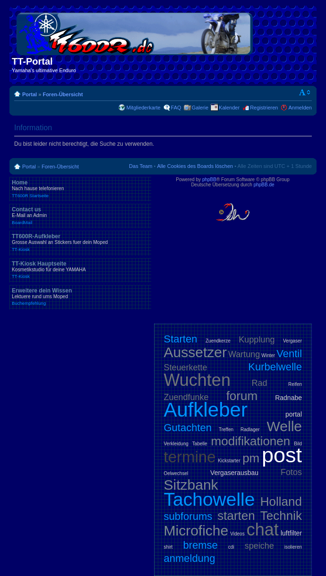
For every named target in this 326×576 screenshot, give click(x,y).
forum (241, 396)
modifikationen (251, 441)
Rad (259, 383)
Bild (298, 443)
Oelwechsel (176, 473)
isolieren (293, 547)
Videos (237, 533)
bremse (200, 545)
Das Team (140, 166)
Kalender (229, 107)
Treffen (226, 429)
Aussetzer (195, 352)
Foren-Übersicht (63, 94)
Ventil (289, 353)
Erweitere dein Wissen (80, 296)
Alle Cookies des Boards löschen (195, 166)
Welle (284, 426)
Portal (29, 94)
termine (190, 457)
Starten (180, 339)
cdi (231, 547)
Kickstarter (229, 460)
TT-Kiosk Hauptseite (80, 269)
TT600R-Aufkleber (80, 242)
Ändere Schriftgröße (305, 92)
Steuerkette (185, 367)
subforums (188, 516)
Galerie (200, 107)
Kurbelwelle (275, 367)
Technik (281, 516)
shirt (168, 547)
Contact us (80, 215)
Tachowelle (209, 499)
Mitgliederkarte (143, 107)
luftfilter (291, 533)
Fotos (291, 472)
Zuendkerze (218, 340)
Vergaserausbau (234, 472)
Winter (268, 355)
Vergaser (292, 340)
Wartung (244, 354)
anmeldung (189, 558)
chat (263, 529)
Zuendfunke (186, 397)
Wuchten (197, 380)
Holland (281, 501)
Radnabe (288, 397)
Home (80, 188)
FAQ (176, 107)
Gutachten (188, 428)
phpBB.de (264, 184)
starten (236, 516)
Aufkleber (206, 410)
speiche (259, 546)
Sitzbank (191, 485)
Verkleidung (176, 443)
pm (250, 458)
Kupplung (257, 339)
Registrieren (264, 107)
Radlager (250, 429)
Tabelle (199, 443)
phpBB (209, 179)
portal (293, 414)
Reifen (295, 384)
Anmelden (300, 107)
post (282, 455)
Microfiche (196, 530)
